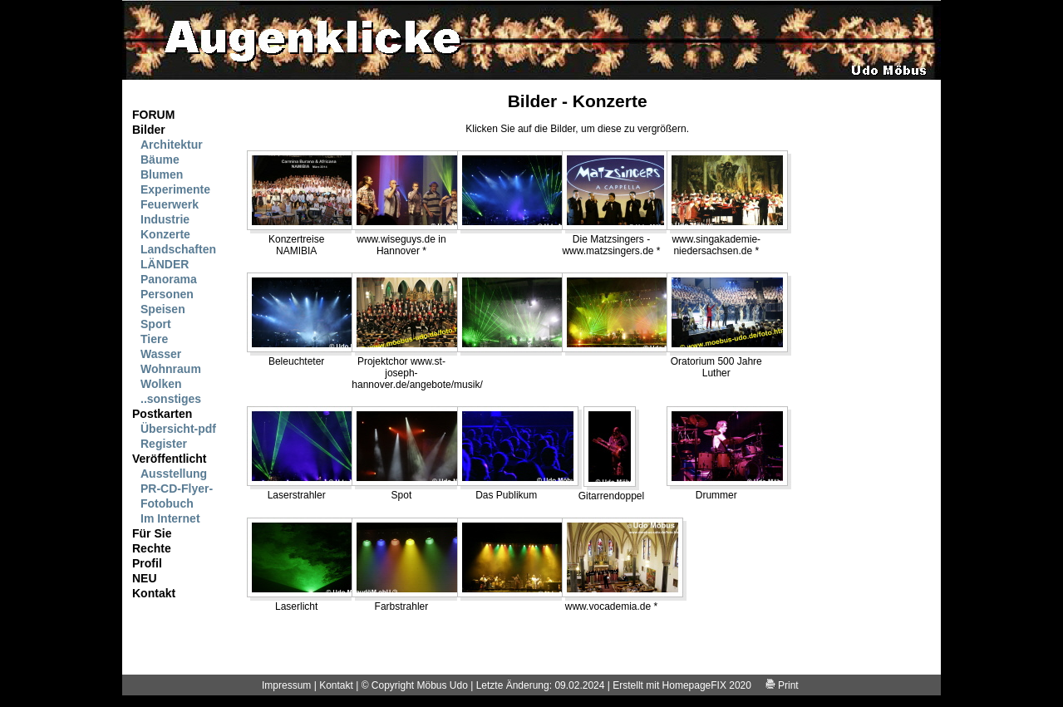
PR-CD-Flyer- (176, 488)
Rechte (151, 548)
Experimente (175, 189)
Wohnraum (170, 369)
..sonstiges (170, 398)
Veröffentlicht (169, 458)
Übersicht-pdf (178, 428)
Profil (147, 563)
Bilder (148, 129)
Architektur (171, 144)
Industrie (164, 219)
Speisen (162, 309)
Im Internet (170, 518)
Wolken (161, 383)
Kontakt (153, 593)
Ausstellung (173, 473)
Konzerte (165, 234)
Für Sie (151, 533)
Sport (155, 324)
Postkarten (162, 413)
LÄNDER (164, 264)
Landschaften (178, 249)
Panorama (168, 279)
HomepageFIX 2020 (706, 685)
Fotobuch (167, 503)
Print (782, 685)
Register (163, 443)
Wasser (160, 354)
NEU (144, 578)
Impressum (286, 685)
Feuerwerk (169, 204)
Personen (167, 294)
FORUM (153, 114)
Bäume (160, 159)
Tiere (154, 339)
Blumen (161, 174)
